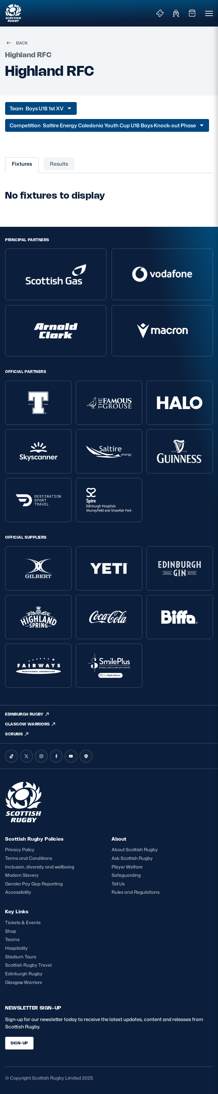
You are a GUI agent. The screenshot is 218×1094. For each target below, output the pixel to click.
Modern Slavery (22, 875)
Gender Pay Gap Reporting (34, 884)
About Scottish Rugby (135, 849)
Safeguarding (126, 875)
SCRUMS (17, 734)
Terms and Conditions (28, 858)
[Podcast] (86, 756)
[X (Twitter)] (26, 756)
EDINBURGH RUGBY (27, 714)
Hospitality (16, 948)
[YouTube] (71, 756)
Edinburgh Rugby (24, 974)
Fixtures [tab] (22, 163)
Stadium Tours (20, 957)
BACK (16, 43)
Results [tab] (59, 163)
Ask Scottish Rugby (132, 858)
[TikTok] (11, 756)
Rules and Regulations (136, 892)
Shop (10, 931)
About (119, 839)
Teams (12, 939)
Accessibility (18, 892)
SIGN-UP (19, 1043)
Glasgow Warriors (23, 982)
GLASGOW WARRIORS (30, 724)
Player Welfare (127, 867)
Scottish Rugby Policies (34, 839)
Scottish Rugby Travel (28, 965)
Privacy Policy (20, 849)
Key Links (16, 911)
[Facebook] (56, 756)
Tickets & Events (23, 922)
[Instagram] (41, 756)
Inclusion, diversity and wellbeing (39, 867)
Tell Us (118, 884)
